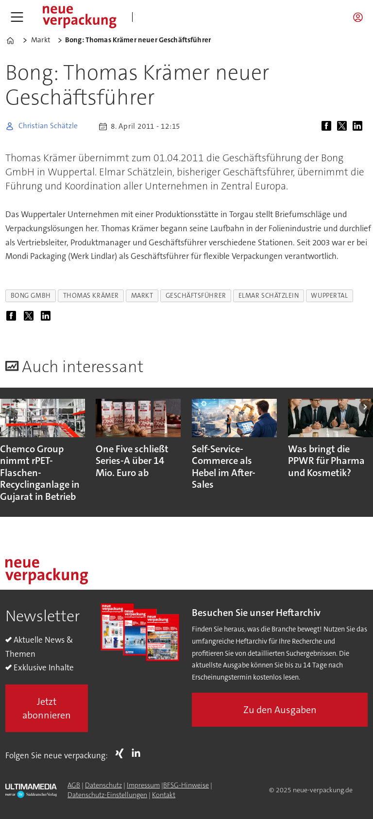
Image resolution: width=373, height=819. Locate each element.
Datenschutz (103, 785)
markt (142, 295)
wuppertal (329, 295)
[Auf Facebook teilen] (328, 126)
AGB (74, 785)
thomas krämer (91, 295)
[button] (366, 407)
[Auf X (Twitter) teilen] (344, 126)
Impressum (143, 785)
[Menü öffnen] (17, 17)
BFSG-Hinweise (186, 785)
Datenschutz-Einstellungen (107, 794)
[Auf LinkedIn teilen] (359, 126)
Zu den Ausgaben (280, 709)
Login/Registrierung (360, 17)
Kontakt (163, 794)
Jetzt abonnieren (46, 708)
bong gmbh (31, 295)
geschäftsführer (196, 295)
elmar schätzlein (268, 295)
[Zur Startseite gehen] (79, 17)
